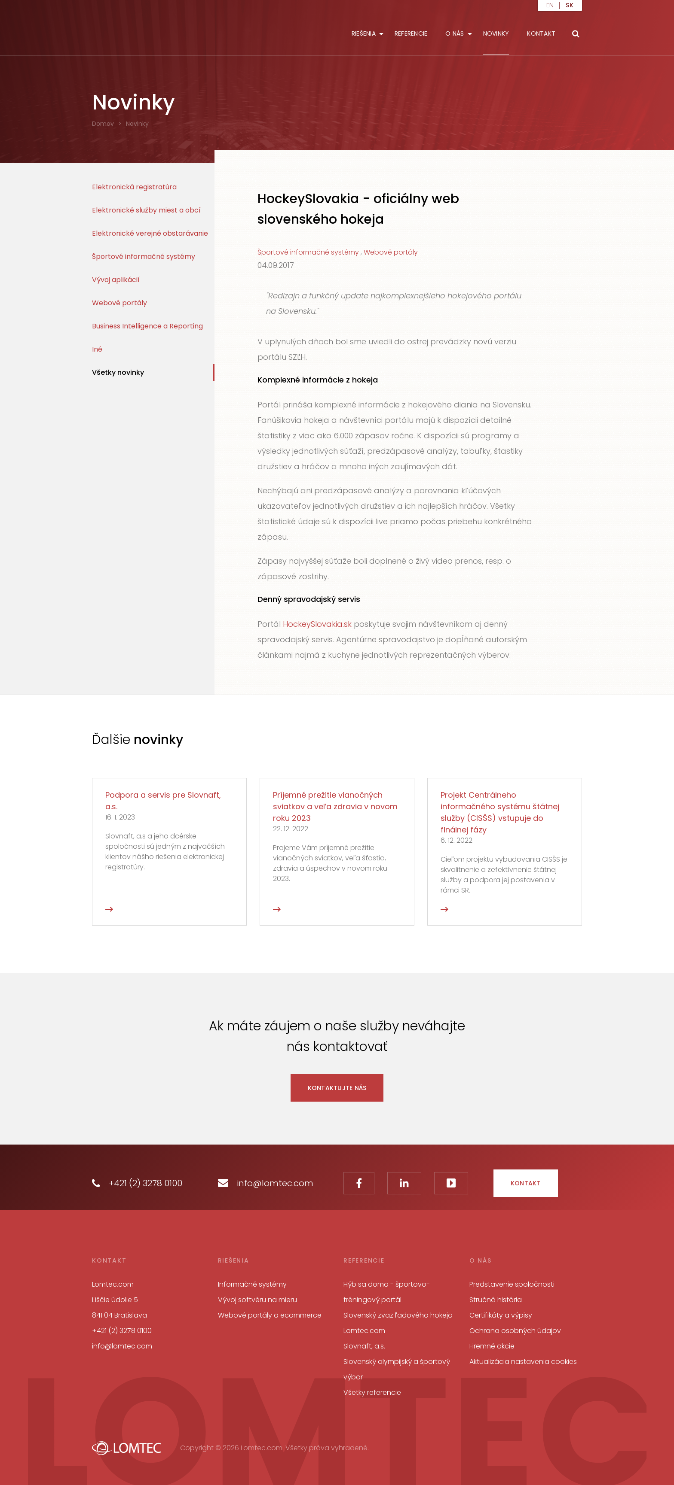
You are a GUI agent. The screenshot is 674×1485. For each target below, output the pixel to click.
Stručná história (495, 1300)
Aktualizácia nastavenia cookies (523, 1362)
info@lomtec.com (265, 1183)
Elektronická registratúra (134, 187)
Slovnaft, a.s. (364, 1346)
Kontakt (541, 33)
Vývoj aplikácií (116, 280)
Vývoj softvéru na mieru (257, 1300)
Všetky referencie (372, 1392)
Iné (97, 349)
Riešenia (364, 33)
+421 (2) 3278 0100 (137, 1183)
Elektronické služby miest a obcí (146, 210)
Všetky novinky (118, 372)
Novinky (496, 33)
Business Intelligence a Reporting (147, 326)
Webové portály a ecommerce (270, 1315)
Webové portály (119, 303)
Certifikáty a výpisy (500, 1315)
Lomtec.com (364, 1331)
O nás (454, 33)
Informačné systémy (252, 1284)
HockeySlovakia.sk (317, 624)
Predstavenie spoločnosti (512, 1284)
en (550, 5)
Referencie (411, 33)
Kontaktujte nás (337, 1088)
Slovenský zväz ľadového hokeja (398, 1315)
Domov (103, 123)
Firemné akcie (492, 1346)
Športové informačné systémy (143, 256)
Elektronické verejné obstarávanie (150, 233)
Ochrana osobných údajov (515, 1331)
